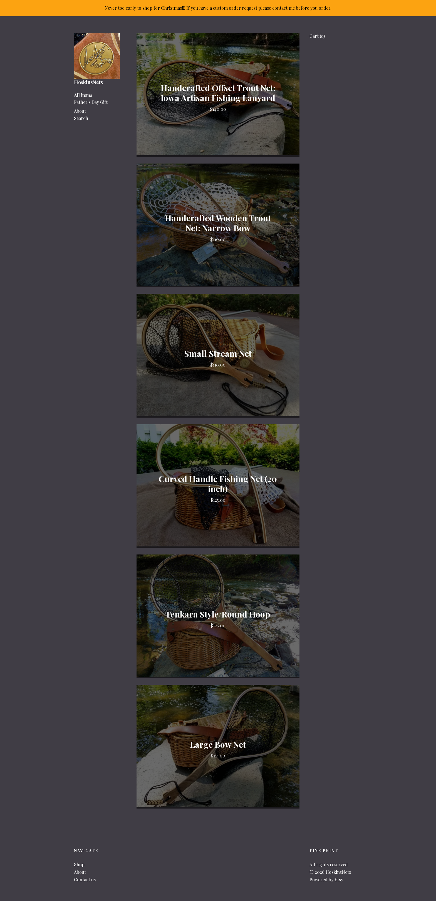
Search (81, 118)
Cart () (317, 36)
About (80, 111)
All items (83, 95)
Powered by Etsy (326, 879)
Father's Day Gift (91, 102)
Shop (79, 864)
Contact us (85, 879)
